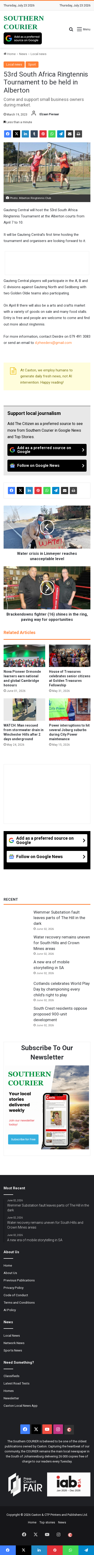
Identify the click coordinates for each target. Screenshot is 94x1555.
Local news (38, 54)
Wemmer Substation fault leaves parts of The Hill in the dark (59, 918)
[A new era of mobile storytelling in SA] (17, 968)
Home (10, 54)
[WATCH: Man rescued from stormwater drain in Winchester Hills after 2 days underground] (24, 709)
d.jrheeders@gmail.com (53, 343)
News (23, 54)
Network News (14, 1343)
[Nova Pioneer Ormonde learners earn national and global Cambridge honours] (24, 656)
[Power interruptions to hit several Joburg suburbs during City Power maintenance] (70, 709)
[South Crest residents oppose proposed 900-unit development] (17, 1015)
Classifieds (11, 1376)
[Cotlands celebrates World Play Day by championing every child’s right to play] (17, 990)
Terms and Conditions (19, 1302)
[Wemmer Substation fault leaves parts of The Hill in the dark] (17, 919)
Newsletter (11, 1398)
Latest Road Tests (16, 1383)
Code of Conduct (16, 1295)
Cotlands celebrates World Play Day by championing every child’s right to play (61, 989)
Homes (9, 1391)
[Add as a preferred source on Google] (23, 38)
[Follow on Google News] (47, 466)
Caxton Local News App (21, 1405)
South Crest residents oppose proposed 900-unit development (60, 1014)
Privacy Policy (13, 1288)
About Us (10, 1273)
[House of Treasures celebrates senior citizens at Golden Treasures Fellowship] (70, 656)
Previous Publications (19, 1280)
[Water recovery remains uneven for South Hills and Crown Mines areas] (17, 943)
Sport (32, 64)
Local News (12, 1335)
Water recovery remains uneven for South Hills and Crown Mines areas (61, 943)
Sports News (13, 1350)
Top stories (47, 1522)
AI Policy (10, 1310)
